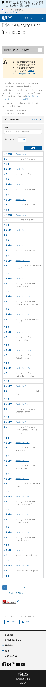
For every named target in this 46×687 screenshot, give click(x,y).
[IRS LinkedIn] (18, 665)
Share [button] (13, 621)
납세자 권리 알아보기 (14, 640)
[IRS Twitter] (9, 665)
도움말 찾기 (37, 119)
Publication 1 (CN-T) (23, 296)
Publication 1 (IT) (22, 386)
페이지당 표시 (10, 139)
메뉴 (42, 18)
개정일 (6, 164)
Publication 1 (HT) (23, 368)
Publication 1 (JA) (22, 404)
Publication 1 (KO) (23, 442)
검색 (26, 18)
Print (27, 621)
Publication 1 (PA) (22, 460)
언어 (7, 650)
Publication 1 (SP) (23, 532)
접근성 (23, 683)
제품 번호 (8, 154)
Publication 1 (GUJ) (23, 350)
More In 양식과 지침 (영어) (23, 50)
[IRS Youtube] (23, 664)
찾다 (6, 127)
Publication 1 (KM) (23, 422)
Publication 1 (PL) (22, 478)
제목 (5, 159)
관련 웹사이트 (11, 656)
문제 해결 (9, 645)
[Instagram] (13, 664)
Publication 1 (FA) (22, 314)
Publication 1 (21, 154)
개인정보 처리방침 (23, 679)
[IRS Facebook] (4, 664)
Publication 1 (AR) (23, 260)
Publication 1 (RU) (23, 514)
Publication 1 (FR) (23, 332)
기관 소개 (9, 635)
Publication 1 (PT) (22, 496)
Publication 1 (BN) (23, 278)
